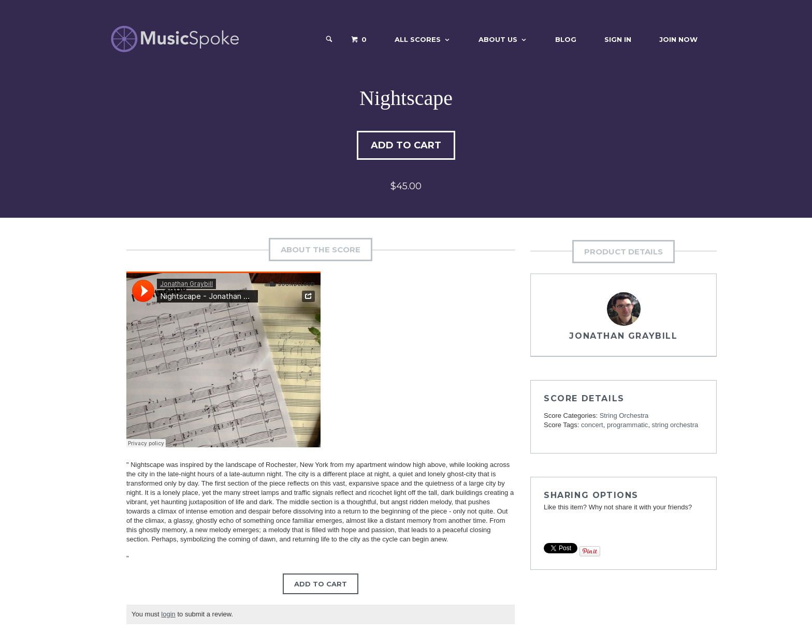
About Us (498, 39)
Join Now (678, 39)
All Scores (418, 39)
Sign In (617, 39)
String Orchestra (624, 415)
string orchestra (675, 425)
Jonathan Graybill (623, 336)
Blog (565, 39)
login (168, 614)
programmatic (627, 425)
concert (592, 425)
